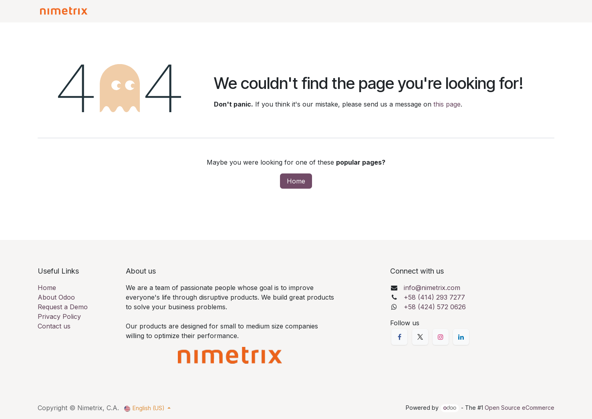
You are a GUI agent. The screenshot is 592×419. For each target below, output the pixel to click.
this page (447, 104)
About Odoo (56, 297)
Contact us (54, 326)
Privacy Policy (59, 316)
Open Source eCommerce (519, 407)
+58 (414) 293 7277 (434, 297)
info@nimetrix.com (432, 288)
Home (296, 181)
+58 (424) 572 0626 (435, 307)
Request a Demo (63, 307)
